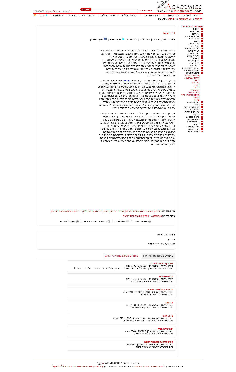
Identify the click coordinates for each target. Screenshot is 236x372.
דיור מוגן (161, 19)
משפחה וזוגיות (185, 19)
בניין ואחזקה (193, 43)
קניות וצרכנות (193, 122)
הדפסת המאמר (140, 221)
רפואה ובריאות (192, 126)
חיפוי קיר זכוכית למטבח (161, 263)
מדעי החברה (193, 60)
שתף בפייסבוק (96, 39)
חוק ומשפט (194, 53)
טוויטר (42, 15)
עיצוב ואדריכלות (192, 112)
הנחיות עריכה (88, 15)
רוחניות (196, 124)
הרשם (57, 11)
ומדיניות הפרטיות (142, 366)
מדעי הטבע (194, 63)
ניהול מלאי (168, 315)
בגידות (197, 80)
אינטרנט (195, 34)
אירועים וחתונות (192, 36)
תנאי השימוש (157, 366)
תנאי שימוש (58, 15)
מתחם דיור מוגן (58, 211)
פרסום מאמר (173, 15)
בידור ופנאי (194, 39)
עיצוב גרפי (153, 344)
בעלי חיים (194, 46)
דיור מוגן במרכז (125, 211)
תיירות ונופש (193, 131)
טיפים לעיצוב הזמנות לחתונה (158, 342)
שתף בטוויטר (115, 39)
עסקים (196, 114)
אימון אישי (194, 31)
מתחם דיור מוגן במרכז (143, 211)
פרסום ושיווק (193, 119)
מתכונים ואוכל (193, 102)
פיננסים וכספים (192, 117)
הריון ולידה (194, 90)
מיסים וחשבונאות (191, 70)
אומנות (196, 29)
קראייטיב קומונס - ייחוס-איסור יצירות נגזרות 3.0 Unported (78, 366)
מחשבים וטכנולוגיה (190, 68)
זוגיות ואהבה (193, 92)
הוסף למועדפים (67, 221)
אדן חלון (169, 302)
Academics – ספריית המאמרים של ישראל (142, 216)
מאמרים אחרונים (152, 15)
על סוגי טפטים (166, 276)
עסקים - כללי (152, 292)
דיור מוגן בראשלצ (74, 211)
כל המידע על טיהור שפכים (160, 289)
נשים (197, 104)
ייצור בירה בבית (165, 329)
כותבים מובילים (108, 15)
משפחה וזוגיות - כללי (190, 95)
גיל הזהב (171, 19)
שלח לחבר (120, 221)
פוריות (197, 100)
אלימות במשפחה (191, 78)
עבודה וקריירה (192, 109)
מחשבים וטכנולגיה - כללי (147, 318)
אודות (186, 15)
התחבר (49, 11)
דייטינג (197, 85)
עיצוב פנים (153, 266)
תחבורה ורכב (193, 129)
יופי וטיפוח (194, 58)
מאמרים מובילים (129, 15)
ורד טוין (166, 39)
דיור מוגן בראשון (110, 211)
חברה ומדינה (193, 51)
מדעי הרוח (194, 65)
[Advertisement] (139, 24)
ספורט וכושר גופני (191, 107)
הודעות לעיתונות (191, 48)
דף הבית (197, 15)
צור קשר (73, 15)
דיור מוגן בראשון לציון (92, 211)
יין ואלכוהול (153, 331)
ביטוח (196, 41)
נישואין (197, 97)
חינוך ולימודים (193, 56)
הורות (197, 87)
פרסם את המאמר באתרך (95, 221)
